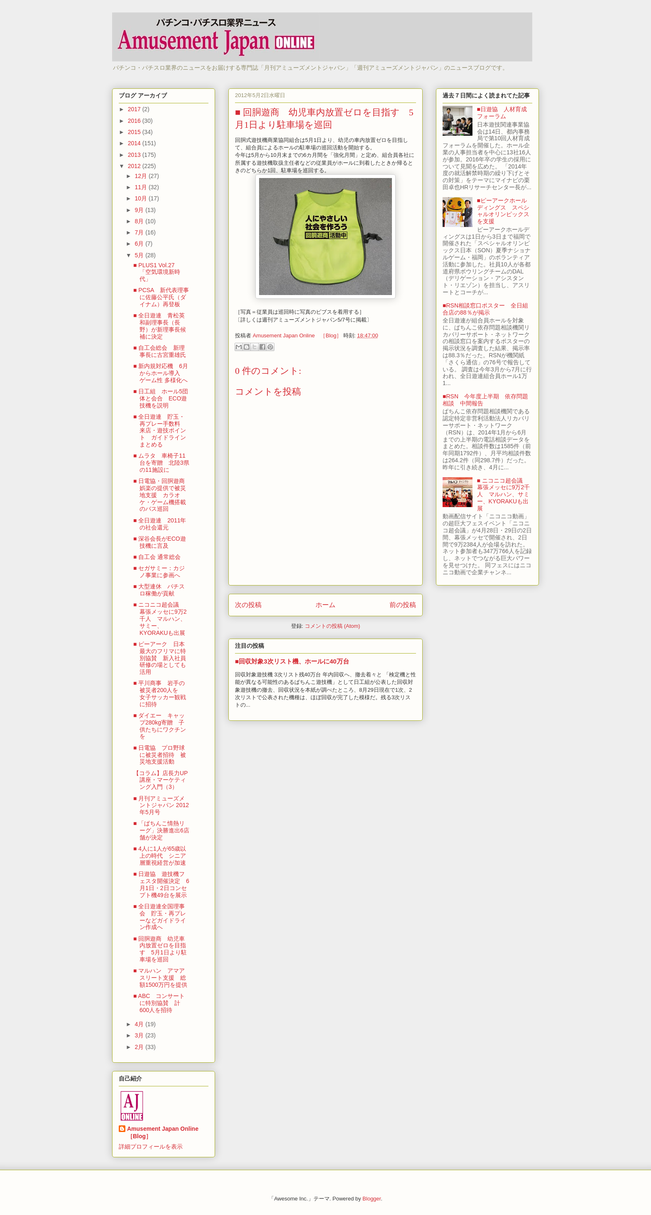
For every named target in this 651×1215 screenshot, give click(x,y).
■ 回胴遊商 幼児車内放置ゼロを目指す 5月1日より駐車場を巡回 (160, 949)
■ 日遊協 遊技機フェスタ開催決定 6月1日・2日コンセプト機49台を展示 (161, 884)
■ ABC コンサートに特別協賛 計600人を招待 (159, 1003)
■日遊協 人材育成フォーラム (502, 113)
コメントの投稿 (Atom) (332, 626)
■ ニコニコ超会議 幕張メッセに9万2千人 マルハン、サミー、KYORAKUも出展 (160, 618)
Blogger (371, 1198)
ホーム (325, 604)
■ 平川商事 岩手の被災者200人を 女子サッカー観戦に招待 (159, 693)
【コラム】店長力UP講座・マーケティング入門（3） (160, 780)
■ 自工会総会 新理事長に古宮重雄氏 (159, 351)
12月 (141, 176)
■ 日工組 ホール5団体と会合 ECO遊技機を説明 (160, 398)
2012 (135, 166)
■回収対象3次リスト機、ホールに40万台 (292, 661)
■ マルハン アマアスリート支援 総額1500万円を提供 (160, 977)
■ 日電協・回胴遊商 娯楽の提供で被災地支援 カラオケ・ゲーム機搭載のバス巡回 (162, 495)
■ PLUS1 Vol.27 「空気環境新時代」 (157, 272)
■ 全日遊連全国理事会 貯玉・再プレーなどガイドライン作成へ (159, 916)
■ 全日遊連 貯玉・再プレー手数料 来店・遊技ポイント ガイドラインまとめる (159, 430)
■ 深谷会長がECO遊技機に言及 (159, 542)
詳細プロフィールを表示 (151, 1146)
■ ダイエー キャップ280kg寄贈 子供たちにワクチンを (159, 725)
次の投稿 (248, 604)
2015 (135, 132)
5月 (140, 255)
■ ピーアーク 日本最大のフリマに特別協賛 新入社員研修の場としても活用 (159, 658)
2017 (135, 109)
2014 (135, 143)
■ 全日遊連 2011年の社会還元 (159, 524)
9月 (140, 210)
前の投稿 (402, 604)
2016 (135, 120)
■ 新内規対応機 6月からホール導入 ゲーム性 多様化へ (160, 373)
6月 (140, 243)
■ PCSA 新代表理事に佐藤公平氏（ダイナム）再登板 (161, 297)
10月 (141, 198)
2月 (140, 1047)
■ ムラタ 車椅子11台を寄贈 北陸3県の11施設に (161, 462)
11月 (141, 187)
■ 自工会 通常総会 (157, 557)
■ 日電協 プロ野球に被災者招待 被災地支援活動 (159, 754)
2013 (135, 154)
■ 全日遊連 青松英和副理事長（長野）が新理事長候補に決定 (159, 325)
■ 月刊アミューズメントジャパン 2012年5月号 (161, 805)
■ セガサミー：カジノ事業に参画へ (159, 571)
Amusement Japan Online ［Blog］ (165, 1132)
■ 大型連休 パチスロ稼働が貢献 (159, 590)
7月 (140, 232)
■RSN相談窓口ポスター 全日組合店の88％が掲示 (485, 309)
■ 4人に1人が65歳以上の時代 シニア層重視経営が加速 (159, 855)
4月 (140, 1024)
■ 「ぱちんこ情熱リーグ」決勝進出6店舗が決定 (161, 830)
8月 (140, 221)
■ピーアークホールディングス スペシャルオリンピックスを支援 (503, 210)
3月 (140, 1035)
